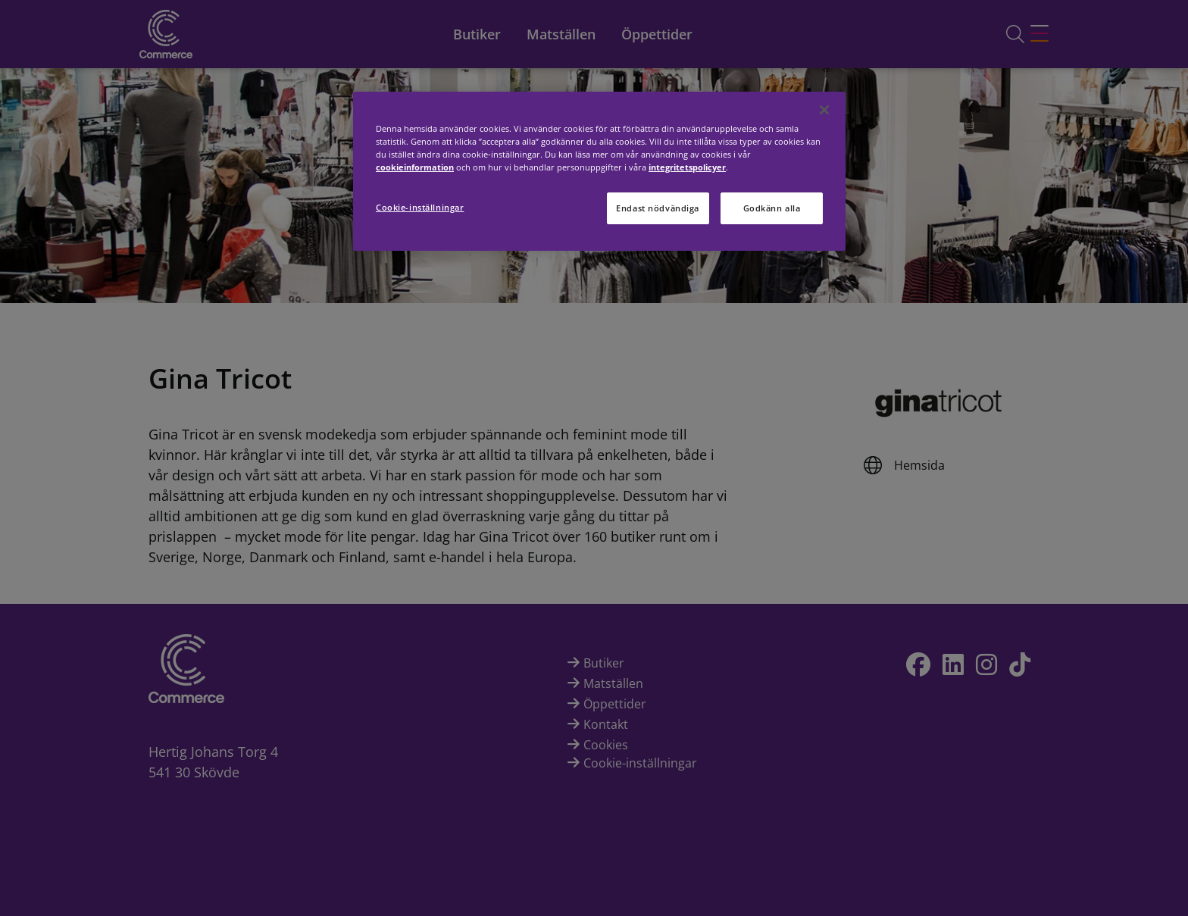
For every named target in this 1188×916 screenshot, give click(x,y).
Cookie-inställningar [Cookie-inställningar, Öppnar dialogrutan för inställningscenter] (420, 207)
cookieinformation (415, 167)
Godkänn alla (772, 208)
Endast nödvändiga (657, 208)
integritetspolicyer (687, 167)
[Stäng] (824, 110)
